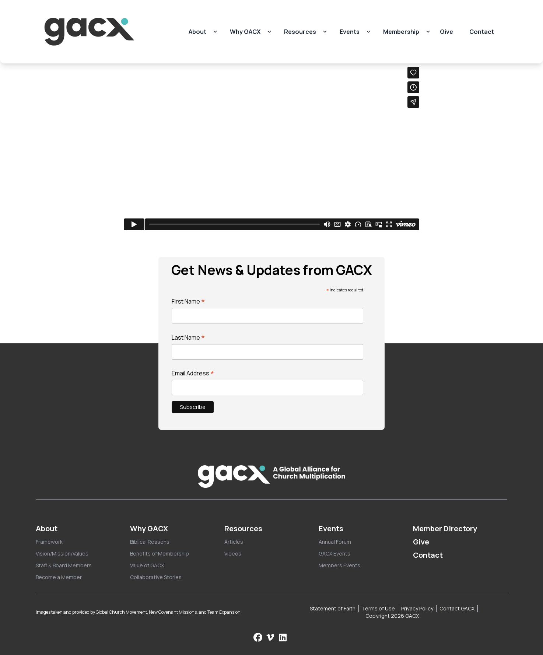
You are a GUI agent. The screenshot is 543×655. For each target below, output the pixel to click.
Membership (401, 32)
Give (446, 32)
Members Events (339, 565)
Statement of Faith (332, 608)
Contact (481, 32)
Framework (49, 541)
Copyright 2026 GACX (392, 615)
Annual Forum (335, 541)
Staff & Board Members (64, 565)
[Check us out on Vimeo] (271, 637)
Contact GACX (456, 608)
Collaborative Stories (156, 577)
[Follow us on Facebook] (257, 637)
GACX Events (334, 553)
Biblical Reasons (149, 541)
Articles (233, 541)
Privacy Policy (417, 608)
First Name (188, 301)
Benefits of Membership (159, 553)
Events (350, 32)
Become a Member (59, 577)
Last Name (188, 337)
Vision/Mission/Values (62, 553)
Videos (232, 553)
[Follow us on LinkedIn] (283, 637)
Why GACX (245, 32)
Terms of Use (378, 608)
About (197, 32)
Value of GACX (147, 565)
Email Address (193, 373)
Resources (300, 32)
